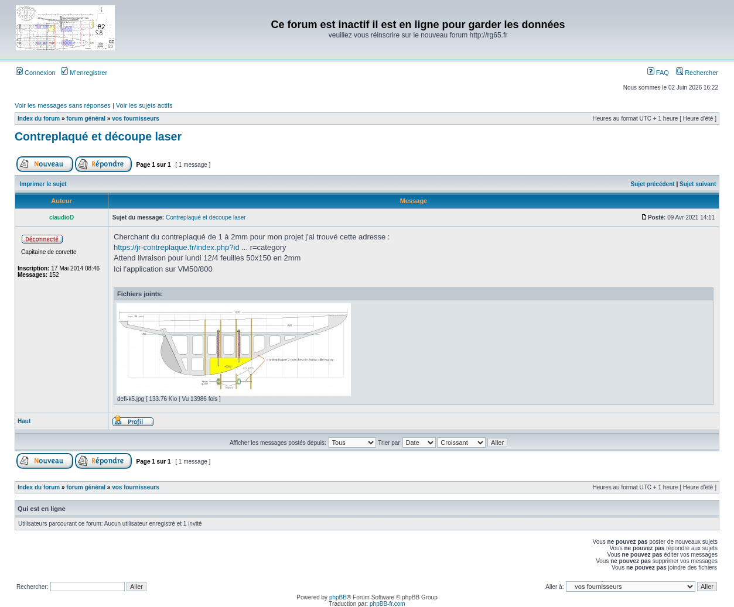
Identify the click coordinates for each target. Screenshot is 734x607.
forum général (85, 118)
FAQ (658, 72)
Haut (24, 421)
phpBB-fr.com (387, 604)
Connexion (36, 72)
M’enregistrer (84, 72)
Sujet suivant (698, 184)
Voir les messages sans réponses (63, 105)
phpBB (338, 597)
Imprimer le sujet (43, 184)
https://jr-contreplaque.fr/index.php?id (177, 247)
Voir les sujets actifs (144, 105)
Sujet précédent (653, 184)
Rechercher (697, 72)
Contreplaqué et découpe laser (98, 136)
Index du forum (39, 118)
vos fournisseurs (135, 118)
